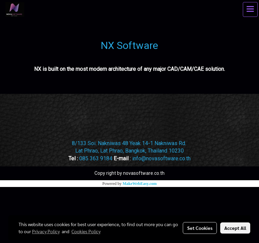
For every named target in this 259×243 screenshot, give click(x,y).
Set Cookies (199, 228)
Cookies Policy (85, 231)
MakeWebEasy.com (140, 183)
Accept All (235, 228)
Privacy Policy (46, 231)
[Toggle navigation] (250, 9)
